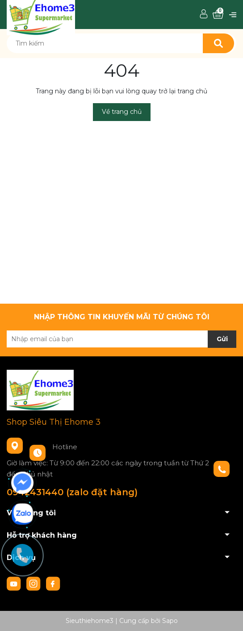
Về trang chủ (122, 112)
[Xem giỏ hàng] (218, 14)
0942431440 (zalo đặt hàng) (72, 492)
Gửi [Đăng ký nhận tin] (222, 339)
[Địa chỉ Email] (121, 338)
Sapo (170, 621)
